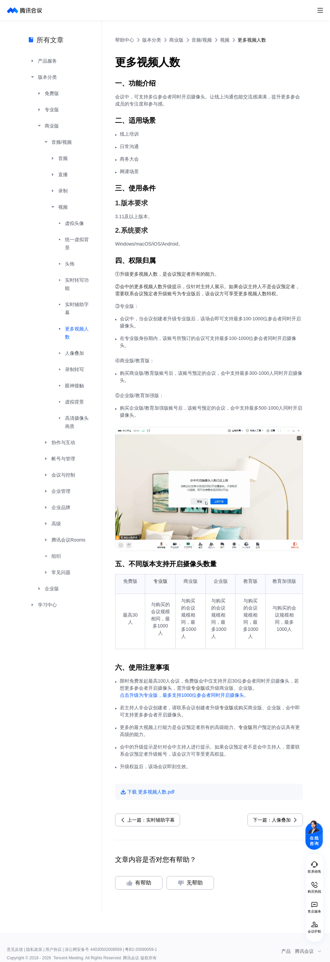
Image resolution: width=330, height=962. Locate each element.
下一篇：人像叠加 (272, 820)
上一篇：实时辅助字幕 (151, 820)
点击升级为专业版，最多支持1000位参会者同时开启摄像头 (182, 695)
